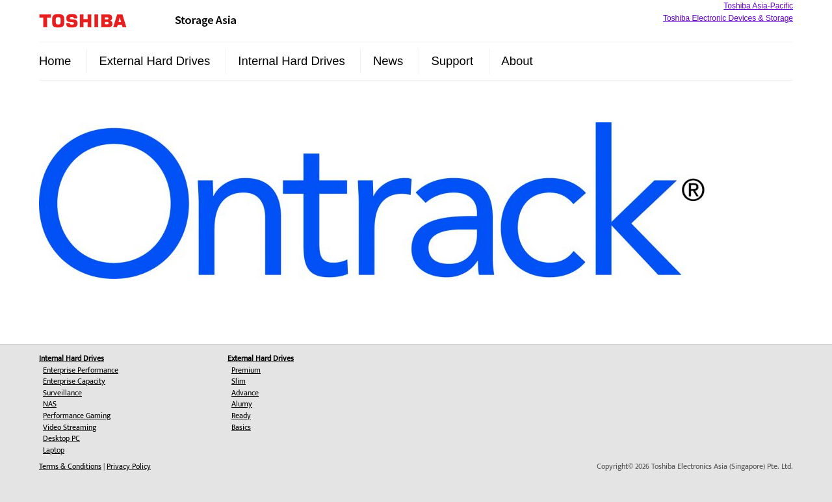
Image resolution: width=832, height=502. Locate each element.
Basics (241, 427)
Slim (238, 381)
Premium (246, 369)
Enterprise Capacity (74, 381)
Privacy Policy (129, 466)
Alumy (241, 403)
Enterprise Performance (80, 369)
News (388, 61)
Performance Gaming (76, 415)
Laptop (53, 449)
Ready (241, 415)
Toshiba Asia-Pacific (758, 5)
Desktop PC (61, 438)
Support (452, 61)
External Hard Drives (155, 61)
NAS (50, 403)
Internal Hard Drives (291, 61)
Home (55, 61)
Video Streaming (69, 427)
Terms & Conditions (70, 466)
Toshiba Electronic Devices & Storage (728, 18)
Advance (245, 392)
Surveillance (62, 392)
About (516, 61)
